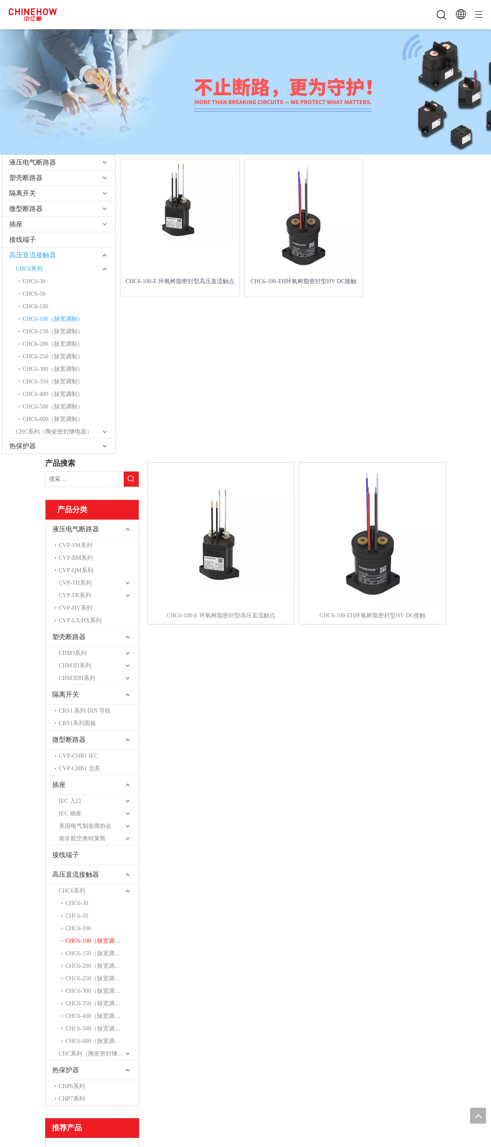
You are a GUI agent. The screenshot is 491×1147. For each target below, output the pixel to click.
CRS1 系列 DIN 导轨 (85, 711)
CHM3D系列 (75, 665)
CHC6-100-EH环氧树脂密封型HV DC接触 (304, 281)
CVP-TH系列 (75, 583)
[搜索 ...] (85, 479)
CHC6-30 (34, 281)
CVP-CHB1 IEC (78, 756)
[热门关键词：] (131, 479)
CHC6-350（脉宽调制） (53, 381)
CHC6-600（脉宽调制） (53, 419)
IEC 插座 (70, 813)
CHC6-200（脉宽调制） (53, 344)
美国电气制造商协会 (85, 826)
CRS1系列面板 (77, 723)
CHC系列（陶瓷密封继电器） (54, 432)
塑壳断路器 (26, 177)
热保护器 (22, 445)
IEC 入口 (70, 801)
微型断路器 (26, 208)
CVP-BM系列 (76, 558)
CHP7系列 (72, 1099)
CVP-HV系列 (75, 608)
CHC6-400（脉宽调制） (53, 394)
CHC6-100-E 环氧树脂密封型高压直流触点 (180, 281)
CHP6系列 (72, 1086)
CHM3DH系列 (77, 678)
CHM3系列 (73, 653)
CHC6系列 (29, 269)
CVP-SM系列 (75, 545)
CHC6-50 (34, 294)
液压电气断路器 (32, 162)
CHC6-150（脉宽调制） (53, 331)
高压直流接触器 (32, 255)
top (478, 1116)
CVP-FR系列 (75, 595)
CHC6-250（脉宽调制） (53, 356)
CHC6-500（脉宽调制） (53, 406)
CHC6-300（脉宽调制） (53, 369)
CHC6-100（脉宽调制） (53, 319)
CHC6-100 (35, 306)
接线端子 (22, 239)
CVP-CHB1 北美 (79, 768)
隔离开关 (22, 193)
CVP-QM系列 (76, 570)
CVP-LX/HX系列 (80, 620)
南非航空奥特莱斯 (82, 838)
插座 (16, 224)
